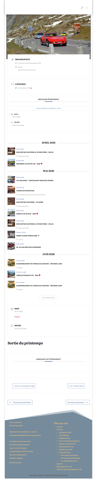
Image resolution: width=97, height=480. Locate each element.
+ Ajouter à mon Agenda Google (28, 387)
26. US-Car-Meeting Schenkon (28, 249)
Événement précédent (19, 404)
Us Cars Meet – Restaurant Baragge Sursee (34, 182)
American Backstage (25, 192)
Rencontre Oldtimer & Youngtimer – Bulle (48, 110)
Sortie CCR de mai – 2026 (26, 215)
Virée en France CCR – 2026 (27, 277)
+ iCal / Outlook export (72, 387)
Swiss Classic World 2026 (26, 237)
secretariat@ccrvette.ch (27, 71)
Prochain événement (78, 404)
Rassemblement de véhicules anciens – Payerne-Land (39, 265)
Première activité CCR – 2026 (28, 165)
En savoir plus (48, 299)
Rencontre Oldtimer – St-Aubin (29, 204)
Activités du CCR (23, 89)
